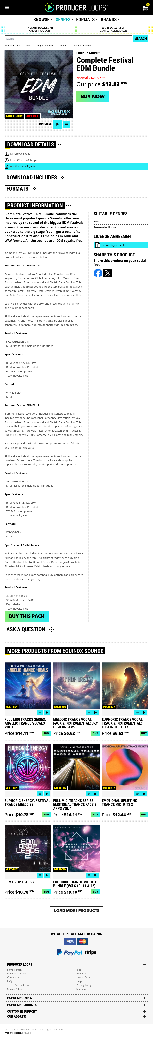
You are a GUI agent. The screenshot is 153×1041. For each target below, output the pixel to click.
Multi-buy (14, 116)
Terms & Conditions (18, 985)
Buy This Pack (26, 616)
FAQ (9, 981)
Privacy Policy (83, 985)
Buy (47, 733)
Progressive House (105, 227)
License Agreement (113, 245)
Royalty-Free (28, 166)
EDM (96, 221)
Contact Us (13, 977)
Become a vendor (17, 973)
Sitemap (81, 989)
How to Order (83, 977)
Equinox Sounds (88, 53)
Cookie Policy (14, 989)
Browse (41, 19)
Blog (78, 969)
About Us (81, 973)
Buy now (93, 96)
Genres (63, 19)
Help (79, 981)
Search (141, 38)
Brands (109, 19)
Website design (13, 1032)
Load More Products (76, 910)
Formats (85, 19)
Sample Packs (15, 969)
